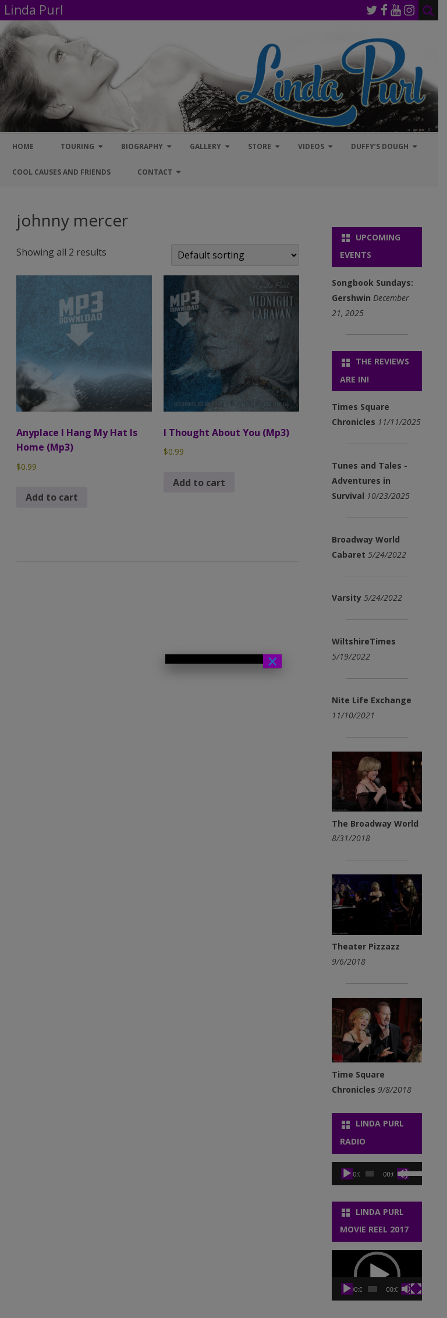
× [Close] (272, 661)
